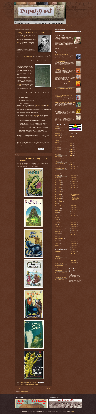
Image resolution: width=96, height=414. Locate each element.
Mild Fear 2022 (58, 193)
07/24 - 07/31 (74, 215)
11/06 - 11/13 (74, 179)
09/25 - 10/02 (74, 190)
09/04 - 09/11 (74, 203)
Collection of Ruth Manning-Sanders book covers (75, 198)
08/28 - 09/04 (74, 205)
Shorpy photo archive (59, 270)
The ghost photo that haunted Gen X (62, 54)
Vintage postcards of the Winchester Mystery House (65, 102)
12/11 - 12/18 (74, 170)
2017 (71, 153)
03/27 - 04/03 (74, 247)
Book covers (22, 384)
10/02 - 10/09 (74, 189)
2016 (71, 155)
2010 (71, 265)
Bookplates (57, 140)
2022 (71, 143)
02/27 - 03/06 (74, 255)
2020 (71, 147)
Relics (56, 224)
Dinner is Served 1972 (59, 261)
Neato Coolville (58, 254)
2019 (71, 149)
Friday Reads (57, 156)
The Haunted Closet (59, 253)
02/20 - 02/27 (74, 257)
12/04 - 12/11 (74, 171)
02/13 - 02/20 (74, 258)
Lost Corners (57, 177)
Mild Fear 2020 (58, 189)
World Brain (36, 115)
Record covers (58, 222)
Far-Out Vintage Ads (59, 152)
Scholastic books (58, 229)
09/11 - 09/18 (74, 201)
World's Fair (57, 243)
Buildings (56, 144)
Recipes (31, 25)
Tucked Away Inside (60, 25)
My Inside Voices (58, 258)
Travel (56, 236)
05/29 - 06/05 (74, 230)
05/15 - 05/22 (74, 234)
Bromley (25, 36)
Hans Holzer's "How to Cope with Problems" (63, 81)
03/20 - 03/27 (74, 249)
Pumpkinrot (57, 260)
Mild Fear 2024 (58, 196)
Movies (56, 203)
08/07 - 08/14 (74, 211)
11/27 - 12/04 (74, 173)
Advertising (57, 126)
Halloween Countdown (59, 163)
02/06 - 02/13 (74, 260)
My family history (58, 205)
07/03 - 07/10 (74, 220)
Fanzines (56, 151)
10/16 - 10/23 (74, 185)
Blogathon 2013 (58, 133)
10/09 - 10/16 (74, 187)
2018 (71, 151)
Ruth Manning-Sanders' (25, 164)
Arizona (56, 128)
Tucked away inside (59, 238)
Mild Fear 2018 (58, 186)
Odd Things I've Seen (59, 263)
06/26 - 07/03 (74, 222)
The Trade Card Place (59, 275)
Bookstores (57, 142)
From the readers (58, 159)
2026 (71, 136)
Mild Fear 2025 (58, 198)
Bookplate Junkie (58, 274)
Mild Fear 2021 (58, 191)
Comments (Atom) (24, 391)
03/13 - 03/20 (74, 251)
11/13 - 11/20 (74, 177)
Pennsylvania (57, 210)
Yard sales (57, 245)
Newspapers (57, 208)
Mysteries (57, 206)
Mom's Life (57, 200)
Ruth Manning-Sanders (47, 25)
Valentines (57, 240)
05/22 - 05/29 (74, 232)
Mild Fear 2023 (58, 194)
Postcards (24, 25)
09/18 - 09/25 (74, 192)
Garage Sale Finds (58, 251)
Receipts (56, 219)
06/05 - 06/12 (74, 228)
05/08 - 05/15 (74, 236)
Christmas (57, 147)
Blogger (72, 411)
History (56, 166)
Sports (56, 234)
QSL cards (57, 217)
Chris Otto (23, 148)
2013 (71, 160)
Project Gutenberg (40, 105)
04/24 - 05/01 (74, 239)
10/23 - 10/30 (74, 183)
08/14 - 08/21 (74, 209)
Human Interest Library (59, 168)
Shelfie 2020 (57, 233)
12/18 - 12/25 (74, 168)
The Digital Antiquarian (59, 267)
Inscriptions (57, 175)
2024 (71, 140)
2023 (71, 141)
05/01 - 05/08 (74, 238)
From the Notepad (58, 158)
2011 (71, 164)
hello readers (57, 165)
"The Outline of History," (28, 56)
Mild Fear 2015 (58, 180)
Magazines (57, 179)
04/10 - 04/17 (74, 243)
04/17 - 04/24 (74, 241)
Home (17, 25)
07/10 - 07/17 (74, 219)
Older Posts (49, 389)
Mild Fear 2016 (58, 182)
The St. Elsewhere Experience (61, 272)
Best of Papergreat (72, 25)
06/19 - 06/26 (74, 224)
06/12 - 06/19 (74, 226)
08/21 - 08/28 (74, 207)
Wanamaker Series (58, 241)
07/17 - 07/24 (74, 217)
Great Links (57, 161)
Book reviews (57, 137)
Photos (37, 25)
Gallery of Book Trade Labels (60, 277)
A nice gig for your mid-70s (60, 61)
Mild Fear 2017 (58, 184)
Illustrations (57, 172)
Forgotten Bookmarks (59, 265)
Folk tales (27, 384)
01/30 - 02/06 (74, 262)
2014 (71, 159)
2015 (71, 157)
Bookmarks (57, 138)
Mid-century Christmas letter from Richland (63, 88)
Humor (56, 170)
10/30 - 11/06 (74, 181)
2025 (71, 138)
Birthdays (21, 150)
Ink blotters (57, 173)
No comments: (33, 148)
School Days (57, 231)
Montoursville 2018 (58, 201)
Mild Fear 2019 (58, 187)
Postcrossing (57, 215)
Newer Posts (18, 389)
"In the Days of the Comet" (29, 62)
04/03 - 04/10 (74, 245)
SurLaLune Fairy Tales (59, 279)
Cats (56, 145)
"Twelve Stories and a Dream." (43, 62)
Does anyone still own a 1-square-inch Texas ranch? (60, 116)
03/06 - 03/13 (74, 253)
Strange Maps (57, 268)
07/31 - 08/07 (74, 213)
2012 (71, 162)
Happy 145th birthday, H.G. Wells (31, 33)
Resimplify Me (57, 226)
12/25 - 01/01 (74, 166)
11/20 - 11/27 (74, 175)
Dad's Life (57, 149)
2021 (71, 145)
